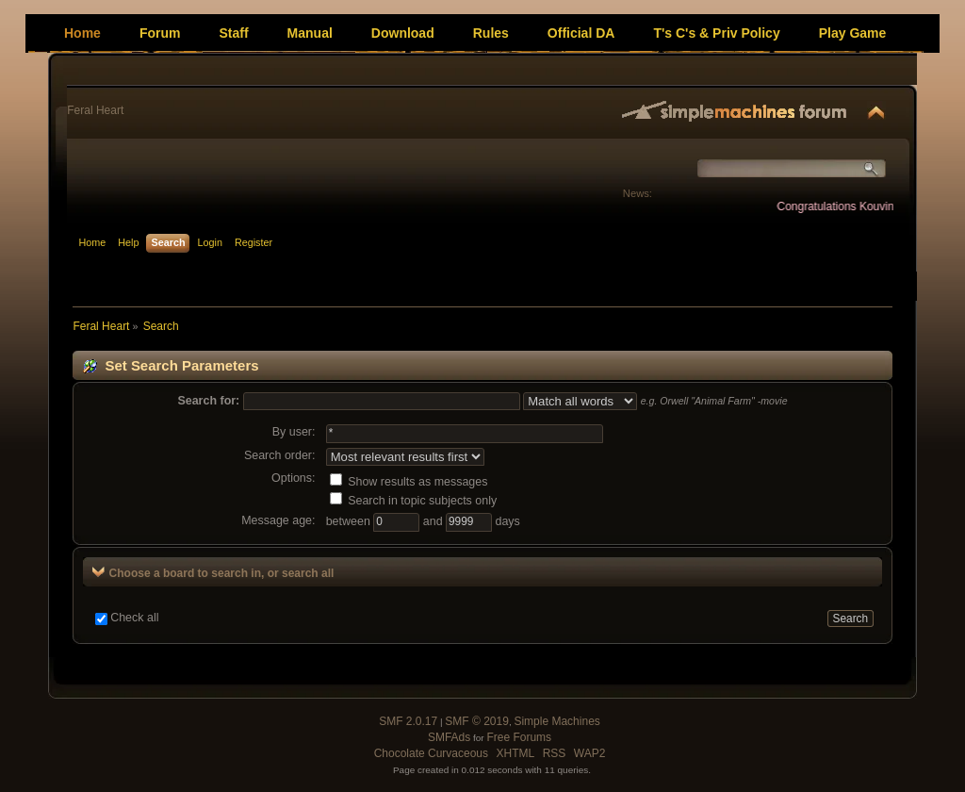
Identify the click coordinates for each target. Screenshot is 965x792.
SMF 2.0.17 (408, 721)
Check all (134, 617)
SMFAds (449, 737)
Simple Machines (556, 721)
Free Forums (518, 737)
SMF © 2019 (477, 721)
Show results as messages (409, 481)
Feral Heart (95, 110)
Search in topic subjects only (414, 500)
